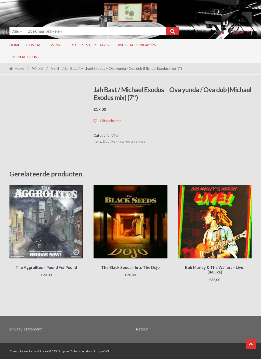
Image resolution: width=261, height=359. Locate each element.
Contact (35, 45)
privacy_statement (25, 327)
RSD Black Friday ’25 (137, 45)
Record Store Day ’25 (91, 45)
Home (14, 45)
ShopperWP (101, 350)
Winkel (57, 45)
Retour (142, 327)
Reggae (117, 141)
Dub (106, 141)
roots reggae (135, 141)
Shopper (63, 350)
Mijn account (26, 57)
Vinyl (55, 68)
